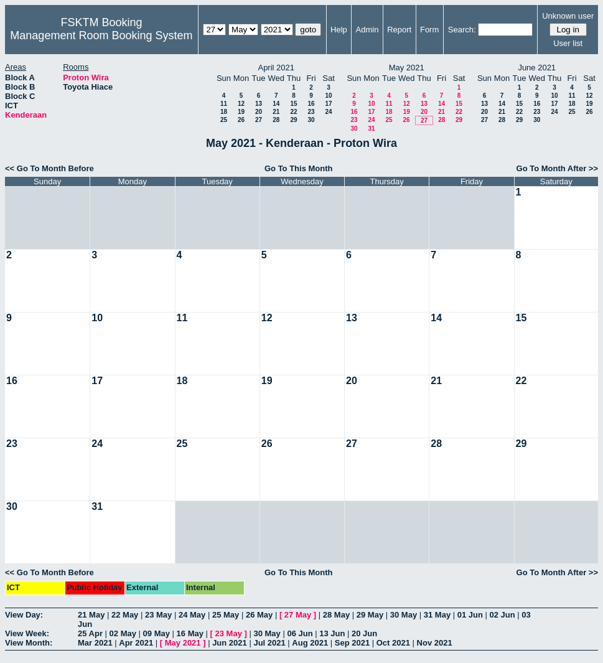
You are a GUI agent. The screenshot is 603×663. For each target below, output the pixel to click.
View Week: (27, 633)
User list (567, 43)
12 (241, 103)
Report (399, 29)
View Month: (28, 642)
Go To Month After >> (557, 168)
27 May (297, 614)
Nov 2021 (434, 642)
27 (258, 119)
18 (223, 111)
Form (429, 29)
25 (223, 119)
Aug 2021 (310, 642)
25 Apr (90, 633)
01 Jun (470, 614)
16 (310, 103)
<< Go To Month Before (49, 168)
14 (276, 103)
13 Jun (332, 633)
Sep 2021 (352, 642)
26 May (259, 614)
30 (310, 119)
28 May (336, 614)
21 (276, 111)
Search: (462, 29)
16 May (190, 633)
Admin (367, 29)
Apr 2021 (136, 642)
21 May (91, 614)
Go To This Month (298, 168)
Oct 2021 (393, 642)
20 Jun (364, 633)
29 (293, 119)
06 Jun (299, 633)
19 (241, 111)
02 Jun (502, 614)
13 (258, 103)
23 (310, 111)
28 (276, 119)
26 (241, 119)
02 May (123, 633)
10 (328, 95)
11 (223, 103)
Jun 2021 (229, 642)
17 (328, 103)
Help (338, 29)
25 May (225, 614)
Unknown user (568, 16)
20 (258, 111)
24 (328, 111)
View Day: (24, 614)
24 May (192, 614)
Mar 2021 (95, 642)
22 (293, 111)
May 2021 (183, 642)
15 (293, 103)
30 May (403, 614)
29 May (370, 614)
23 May (158, 614)
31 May (437, 614)
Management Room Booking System (101, 35)
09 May (156, 633)
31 (371, 128)
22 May (124, 614)
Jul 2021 (269, 642)
